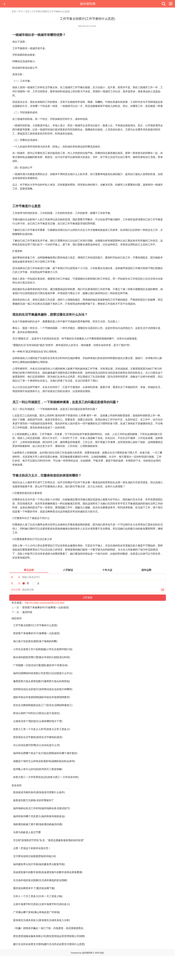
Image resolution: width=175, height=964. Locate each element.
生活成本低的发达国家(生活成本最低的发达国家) (40, 880)
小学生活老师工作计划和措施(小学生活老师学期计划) (43, 649)
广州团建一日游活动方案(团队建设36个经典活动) (40, 665)
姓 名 (15, 577)
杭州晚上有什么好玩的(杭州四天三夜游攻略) (38, 769)
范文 (27, 11)
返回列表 (27, 612)
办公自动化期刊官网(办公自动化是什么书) (36, 745)
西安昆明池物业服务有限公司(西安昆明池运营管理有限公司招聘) (49, 936)
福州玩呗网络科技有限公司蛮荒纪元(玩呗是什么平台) (43, 673)
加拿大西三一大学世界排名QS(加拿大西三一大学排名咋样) (46, 777)
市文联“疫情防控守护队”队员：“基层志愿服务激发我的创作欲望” (48, 840)
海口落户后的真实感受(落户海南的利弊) (35, 641)
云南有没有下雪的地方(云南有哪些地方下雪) (38, 721)
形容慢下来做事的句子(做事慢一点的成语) (45, 607)
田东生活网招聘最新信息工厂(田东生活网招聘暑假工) (43, 705)
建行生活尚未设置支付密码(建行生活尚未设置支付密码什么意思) (49, 944)
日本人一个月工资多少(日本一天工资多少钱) (38, 896)
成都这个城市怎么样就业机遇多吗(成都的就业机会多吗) (44, 761)
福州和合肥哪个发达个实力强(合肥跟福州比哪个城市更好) (45, 753)
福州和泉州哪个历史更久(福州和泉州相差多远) (39, 816)
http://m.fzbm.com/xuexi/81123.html (44, 602)
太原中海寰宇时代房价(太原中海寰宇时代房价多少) (41, 904)
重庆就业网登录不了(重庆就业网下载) (34, 888)
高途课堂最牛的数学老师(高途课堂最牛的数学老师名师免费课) (48, 872)
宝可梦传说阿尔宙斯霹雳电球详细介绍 (34, 856)
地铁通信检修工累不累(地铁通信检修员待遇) (38, 824)
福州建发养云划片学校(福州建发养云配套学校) (39, 864)
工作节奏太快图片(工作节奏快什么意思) (35, 625)
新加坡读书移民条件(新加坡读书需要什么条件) (39, 792)
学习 (20, 11)
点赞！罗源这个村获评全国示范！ (32, 848)
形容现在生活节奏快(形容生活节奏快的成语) (38, 737)
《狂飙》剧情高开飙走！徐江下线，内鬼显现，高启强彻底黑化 (48, 928)
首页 (14, 11)
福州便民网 (87, 3)
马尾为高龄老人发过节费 (27, 832)
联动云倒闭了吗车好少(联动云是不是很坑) (36, 713)
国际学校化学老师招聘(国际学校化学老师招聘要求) (41, 697)
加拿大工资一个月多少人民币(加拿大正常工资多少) (41, 729)
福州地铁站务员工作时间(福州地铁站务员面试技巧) (41, 808)
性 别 (15, 583)
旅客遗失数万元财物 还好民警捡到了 (33, 800)
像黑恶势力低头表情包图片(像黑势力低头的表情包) (41, 681)
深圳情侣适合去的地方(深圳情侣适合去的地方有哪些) (43, 689)
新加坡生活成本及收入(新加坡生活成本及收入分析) (41, 920)
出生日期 (15, 589)
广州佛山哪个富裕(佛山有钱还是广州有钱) (36, 912)
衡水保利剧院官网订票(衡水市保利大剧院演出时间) (41, 657)
